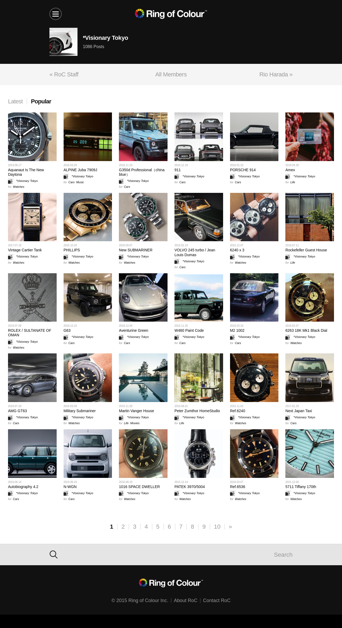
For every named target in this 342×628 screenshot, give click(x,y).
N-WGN (70, 487)
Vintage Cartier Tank (25, 250)
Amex (290, 170)
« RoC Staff (63, 74)
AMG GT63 (17, 411)
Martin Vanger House (136, 411)
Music (80, 182)
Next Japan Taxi (298, 411)
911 (177, 170)
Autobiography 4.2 (23, 487)
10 (217, 526)
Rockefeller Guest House (306, 250)
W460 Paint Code (189, 330)
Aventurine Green (133, 330)
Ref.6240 (237, 411)
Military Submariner (80, 411)
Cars (71, 182)
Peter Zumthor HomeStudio (197, 411)
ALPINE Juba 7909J (80, 170)
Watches (18, 186)
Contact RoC (217, 600)
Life (292, 182)
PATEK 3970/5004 (189, 487)
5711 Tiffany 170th (300, 487)
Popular (41, 101)
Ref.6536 (237, 487)
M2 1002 (237, 330)
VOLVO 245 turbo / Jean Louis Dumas (194, 252)
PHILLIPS (72, 250)
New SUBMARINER (135, 250)
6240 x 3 (237, 250)
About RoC (185, 600)
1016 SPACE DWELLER (139, 487)
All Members (170, 74)
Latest (15, 101)
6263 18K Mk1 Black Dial (306, 330)
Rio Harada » (276, 74)
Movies (135, 423)
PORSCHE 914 (243, 170)
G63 (67, 330)
